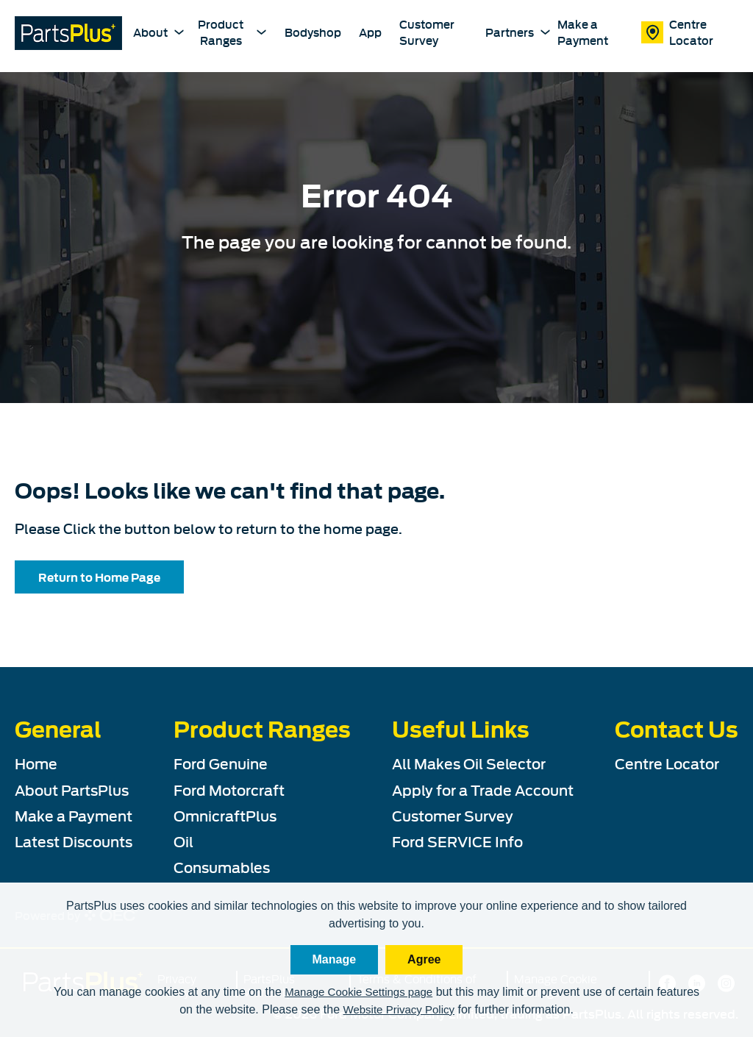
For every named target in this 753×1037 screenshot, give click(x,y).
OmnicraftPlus (225, 815)
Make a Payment (582, 32)
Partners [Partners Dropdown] (512, 31)
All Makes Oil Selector (469, 763)
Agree (423, 959)
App (370, 32)
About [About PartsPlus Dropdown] (153, 31)
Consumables (222, 866)
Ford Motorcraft (229, 789)
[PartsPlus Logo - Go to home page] (68, 35)
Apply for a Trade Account (483, 789)
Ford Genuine (221, 763)
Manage (335, 959)
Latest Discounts (73, 841)
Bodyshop (313, 32)
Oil (183, 841)
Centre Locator (677, 32)
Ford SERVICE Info (457, 841)
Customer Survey (426, 32)
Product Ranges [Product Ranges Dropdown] (232, 31)
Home (36, 763)
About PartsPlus (72, 789)
